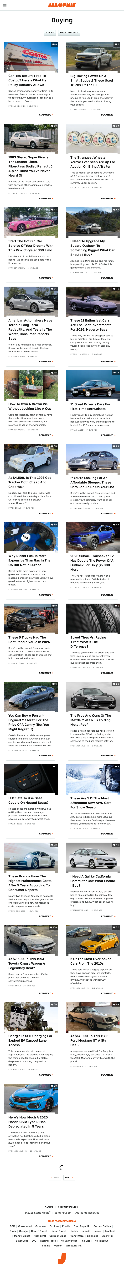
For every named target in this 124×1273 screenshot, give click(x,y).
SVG (33, 1240)
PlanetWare (77, 1235)
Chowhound (25, 1226)
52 (117, 927)
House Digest (58, 1231)
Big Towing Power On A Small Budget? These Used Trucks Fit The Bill (91, 80)
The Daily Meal (68, 1240)
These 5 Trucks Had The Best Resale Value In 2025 (29, 639)
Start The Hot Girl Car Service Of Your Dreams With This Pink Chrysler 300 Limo (30, 245)
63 (117, 209)
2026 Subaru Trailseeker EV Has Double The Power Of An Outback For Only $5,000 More (92, 563)
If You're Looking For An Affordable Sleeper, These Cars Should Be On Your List (92, 482)
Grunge (23, 1231)
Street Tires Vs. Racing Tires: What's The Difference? (88, 641)
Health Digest (39, 1231)
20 (55, 1086)
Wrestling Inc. (74, 1245)
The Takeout (100, 1240)
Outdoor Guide (57, 1235)
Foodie (66, 1226)
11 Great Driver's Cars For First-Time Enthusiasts (90, 406)
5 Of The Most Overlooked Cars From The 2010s (90, 961)
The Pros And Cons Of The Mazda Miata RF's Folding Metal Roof (90, 720)
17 (117, 372)
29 (117, 446)
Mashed (109, 1231)
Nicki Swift (40, 1235)
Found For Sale (69, 32)
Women (57, 1245)
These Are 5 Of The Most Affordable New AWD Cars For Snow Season (90, 802)
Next (68, 1177)
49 (117, 524)
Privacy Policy (68, 1207)
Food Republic (81, 1226)
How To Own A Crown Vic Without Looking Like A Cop (29, 406)
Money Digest (22, 1235)
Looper (98, 1231)
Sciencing (92, 1235)
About (49, 1207)
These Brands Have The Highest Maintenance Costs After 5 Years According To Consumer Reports (30, 883)
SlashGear (22, 1240)
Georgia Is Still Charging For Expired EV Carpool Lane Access (30, 1040)
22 (55, 845)
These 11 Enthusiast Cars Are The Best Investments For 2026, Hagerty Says (90, 324)
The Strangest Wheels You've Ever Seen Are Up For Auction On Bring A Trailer (92, 162)
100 (55, 927)
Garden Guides (102, 1226)
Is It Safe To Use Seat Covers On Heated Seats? (28, 800)
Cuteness (40, 1226)
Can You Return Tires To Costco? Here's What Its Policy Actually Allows (27, 80)
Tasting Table (48, 1240)
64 (117, 1004)
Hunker (74, 1231)
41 (117, 289)
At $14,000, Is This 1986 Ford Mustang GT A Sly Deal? (89, 1040)
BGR (12, 1226)
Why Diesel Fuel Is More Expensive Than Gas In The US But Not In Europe (29, 560)
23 (117, 126)
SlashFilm (107, 1235)
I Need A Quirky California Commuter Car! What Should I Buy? (92, 880)
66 (55, 289)
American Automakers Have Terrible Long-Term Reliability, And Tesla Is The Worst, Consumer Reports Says (30, 329)
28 (55, 524)
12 (55, 209)
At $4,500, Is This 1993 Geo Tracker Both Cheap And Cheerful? (29, 482)
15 (55, 372)
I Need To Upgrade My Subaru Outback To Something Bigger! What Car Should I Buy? (92, 248)
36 (55, 446)
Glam (13, 1231)
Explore (54, 1226)
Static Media (41, 1212)
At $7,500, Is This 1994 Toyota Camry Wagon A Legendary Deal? (26, 963)
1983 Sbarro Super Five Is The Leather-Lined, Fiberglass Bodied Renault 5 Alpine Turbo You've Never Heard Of (30, 166)
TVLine (46, 1245)
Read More (45, 114)
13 (55, 126)
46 (117, 845)
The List (85, 1240)
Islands (86, 1231)
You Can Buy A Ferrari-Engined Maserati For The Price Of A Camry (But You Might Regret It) (28, 722)
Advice (50, 32)
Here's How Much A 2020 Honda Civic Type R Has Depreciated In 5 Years (28, 1121)
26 (117, 684)
